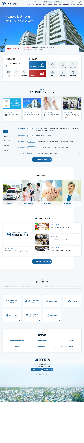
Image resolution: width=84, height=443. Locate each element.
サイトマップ (55, 416)
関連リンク (48, 416)
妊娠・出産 (62, 75)
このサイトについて (30, 416)
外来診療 (52, 67)
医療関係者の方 (48, 1)
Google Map (50, 410)
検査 (52, 75)
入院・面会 (49, 4)
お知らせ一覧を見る (42, 161)
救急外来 (33, 73)
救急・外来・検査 (40, 4)
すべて (5, 132)
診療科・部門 (57, 4)
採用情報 (57, 1)
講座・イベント (7, 141)
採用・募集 (6, 146)
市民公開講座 (73, 75)
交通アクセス (80, 4)
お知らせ (6, 137)
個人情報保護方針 (40, 416)
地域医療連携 (66, 4)
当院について (30, 4)
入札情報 (6, 151)
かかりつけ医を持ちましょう (35, 65)
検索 (74, 4)
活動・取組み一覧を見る (42, 263)
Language (38, 1)
